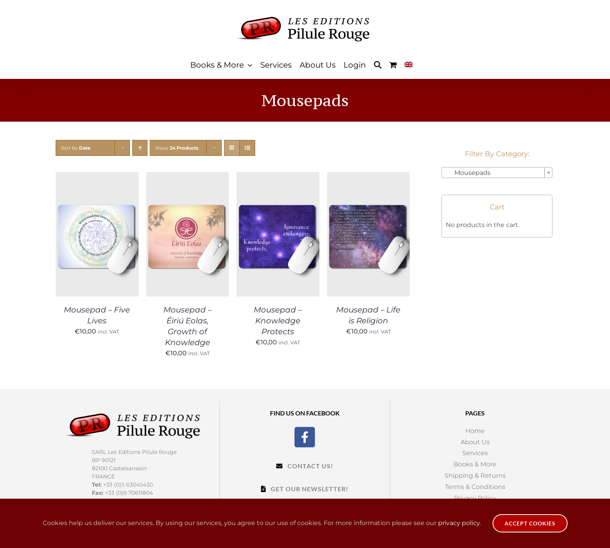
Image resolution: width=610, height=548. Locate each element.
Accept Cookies (530, 523)
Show (176, 148)
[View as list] (247, 147)
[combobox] (497, 172)
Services (475, 453)
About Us (475, 442)
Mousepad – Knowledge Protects (278, 320)
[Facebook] (304, 436)
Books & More (475, 464)
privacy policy (459, 523)
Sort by (76, 148)
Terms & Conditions (475, 486)
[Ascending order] (139, 148)
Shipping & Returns (475, 475)
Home (475, 431)
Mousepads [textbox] (468, 172)
